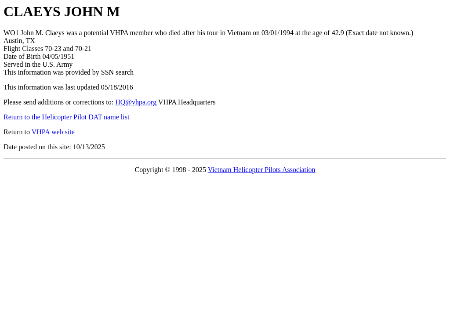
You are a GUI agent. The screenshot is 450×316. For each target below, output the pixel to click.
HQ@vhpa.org (135, 102)
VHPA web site (53, 132)
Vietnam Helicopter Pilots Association (262, 169)
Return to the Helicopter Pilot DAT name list (66, 117)
